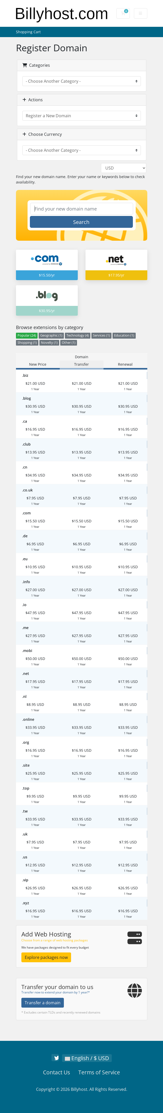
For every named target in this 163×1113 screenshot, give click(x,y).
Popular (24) (27, 335)
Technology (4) (77, 335)
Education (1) (124, 335)
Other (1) (68, 342)
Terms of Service (99, 1072)
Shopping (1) (27, 342)
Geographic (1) (51, 335)
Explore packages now (46, 957)
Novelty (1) (49, 342)
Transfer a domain (43, 1003)
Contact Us (56, 1072)
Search (81, 222)
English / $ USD (87, 1058)
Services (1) (101, 335)
